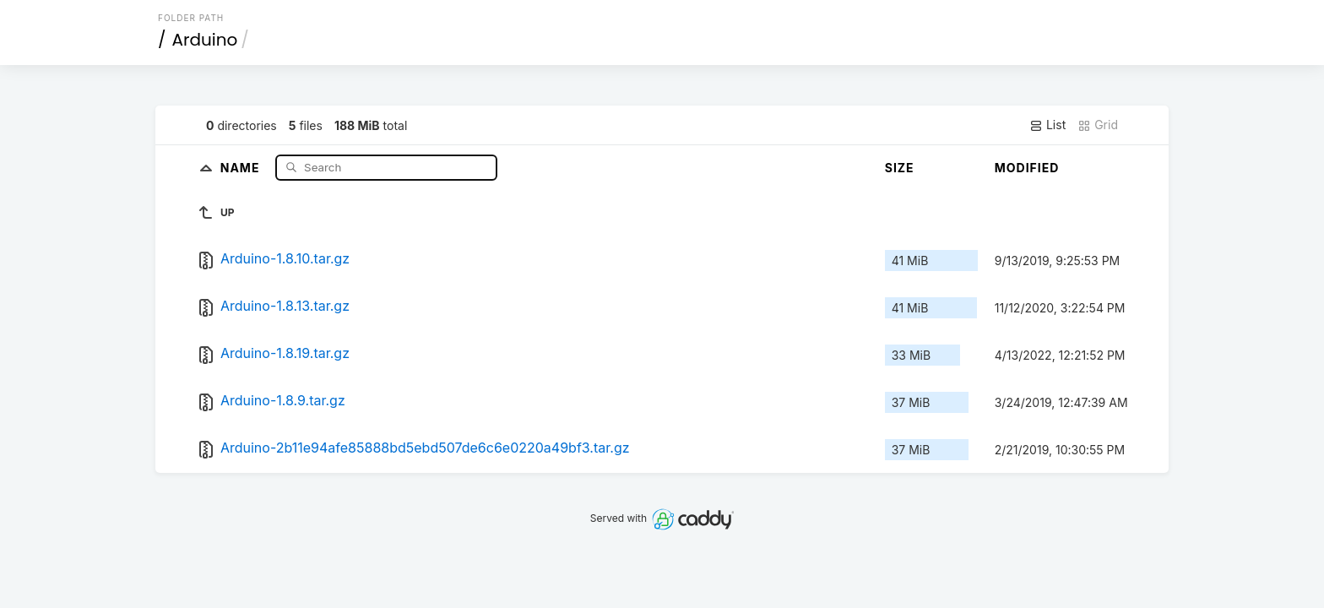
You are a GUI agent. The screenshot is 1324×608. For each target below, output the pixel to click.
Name (241, 167)
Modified (1027, 167)
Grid (1097, 125)
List (1047, 125)
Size (899, 167)
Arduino (205, 40)
